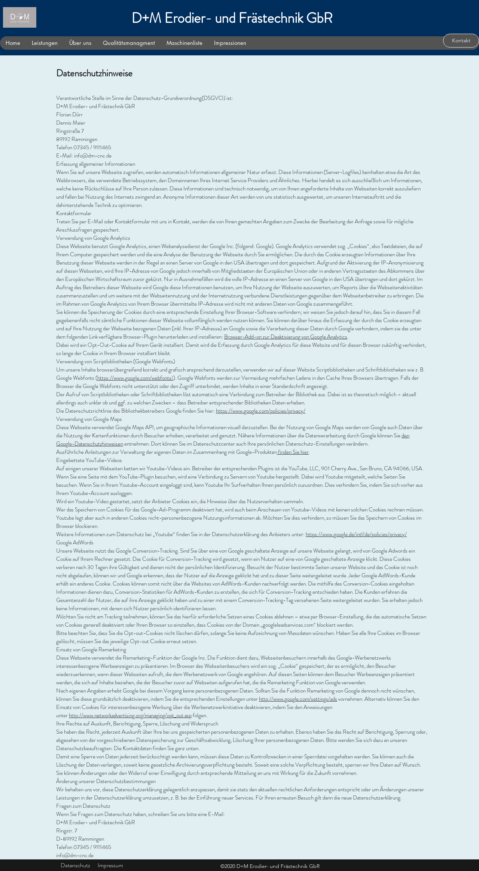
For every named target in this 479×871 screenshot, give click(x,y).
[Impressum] (110, 865)
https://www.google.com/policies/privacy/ (260, 411)
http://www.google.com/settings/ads (298, 699)
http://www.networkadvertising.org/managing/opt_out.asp (130, 715)
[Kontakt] (461, 41)
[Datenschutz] (75, 865)
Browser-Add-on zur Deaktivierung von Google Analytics (285, 337)
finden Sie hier (293, 452)
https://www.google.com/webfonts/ (135, 378)
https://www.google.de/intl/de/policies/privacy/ (356, 534)
